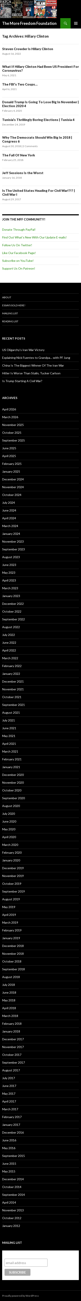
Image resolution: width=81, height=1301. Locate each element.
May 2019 (8, 907)
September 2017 (13, 1062)
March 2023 (10, 588)
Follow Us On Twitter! (17, 245)
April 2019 (9, 915)
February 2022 (12, 666)
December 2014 (13, 1179)
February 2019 (12, 930)
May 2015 (8, 1171)
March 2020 (10, 845)
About (6, 297)
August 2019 (11, 899)
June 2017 (9, 1086)
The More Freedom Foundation (29, 23)
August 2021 (11, 712)
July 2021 (8, 720)
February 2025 (12, 463)
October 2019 (11, 883)
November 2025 (13, 425)
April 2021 (9, 743)
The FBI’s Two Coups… (20, 84)
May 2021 (8, 736)
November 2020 (13, 782)
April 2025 (9, 456)
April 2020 (9, 837)
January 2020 (11, 860)
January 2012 (11, 1226)
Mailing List (10, 313)
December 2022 (13, 603)
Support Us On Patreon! (18, 268)
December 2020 (13, 775)
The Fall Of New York (18, 155)
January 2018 (11, 1031)
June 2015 (9, 1163)
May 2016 (8, 1148)
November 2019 (13, 876)
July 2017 (8, 1078)
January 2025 (11, 471)
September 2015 (13, 1156)
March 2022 (10, 658)
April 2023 (9, 580)
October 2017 (11, 1054)
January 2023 (11, 596)
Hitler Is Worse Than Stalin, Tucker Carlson (31, 373)
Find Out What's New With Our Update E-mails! (34, 237)
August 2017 (11, 1070)
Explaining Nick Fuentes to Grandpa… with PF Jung (36, 357)
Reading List (10, 321)
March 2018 (10, 1016)
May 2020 (8, 829)
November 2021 (13, 689)
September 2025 (13, 440)
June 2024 (9, 510)
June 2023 (9, 565)
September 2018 (13, 969)
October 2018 (11, 961)
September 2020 (13, 798)
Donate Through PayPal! (19, 229)
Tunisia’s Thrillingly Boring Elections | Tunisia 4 (38, 120)
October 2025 (11, 432)
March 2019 (10, 922)
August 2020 (11, 806)
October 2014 (11, 1187)
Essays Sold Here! (13, 305)
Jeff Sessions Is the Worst (22, 173)
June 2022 (9, 642)
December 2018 (13, 946)
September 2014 (13, 1194)
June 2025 (9, 448)
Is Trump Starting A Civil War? (22, 381)
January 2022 (11, 673)
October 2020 (11, 790)
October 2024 (11, 495)
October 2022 (11, 611)
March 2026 (10, 417)
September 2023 (13, 549)
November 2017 (13, 1047)
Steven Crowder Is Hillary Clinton (27, 49)
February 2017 (12, 1117)
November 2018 (13, 953)
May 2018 (8, 1000)
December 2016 (13, 1132)
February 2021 (12, 759)
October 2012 (11, 1218)
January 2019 (11, 938)
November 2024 (13, 487)
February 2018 (12, 1023)
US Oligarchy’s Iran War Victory (23, 350)
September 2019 (13, 891)
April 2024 (9, 518)
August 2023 (11, 557)
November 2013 (13, 1210)
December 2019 (13, 868)
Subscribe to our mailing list (28, 1254)
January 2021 (11, 767)
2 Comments (30, 146)
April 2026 (9, 409)
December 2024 (13, 479)
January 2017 (11, 1124)
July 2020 (8, 813)
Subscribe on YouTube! (18, 260)
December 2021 (13, 681)
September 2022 (13, 619)
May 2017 (8, 1093)
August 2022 (11, 627)
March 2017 (10, 1109)
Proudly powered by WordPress (20, 1295)
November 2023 (13, 541)
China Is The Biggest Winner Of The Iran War (33, 365)
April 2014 (9, 1202)
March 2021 (10, 751)
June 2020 (9, 821)
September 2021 (13, 705)
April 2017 (9, 1101)
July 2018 (8, 984)
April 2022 (9, 650)
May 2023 (8, 572)
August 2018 (11, 977)
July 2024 (8, 502)
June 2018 (9, 992)
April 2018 (9, 1008)
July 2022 (8, 635)
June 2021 (9, 728)
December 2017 (13, 1039)
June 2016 (9, 1140)
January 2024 (11, 533)
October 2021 (11, 697)
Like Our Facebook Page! (19, 253)
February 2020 (12, 852)
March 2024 (10, 526)
